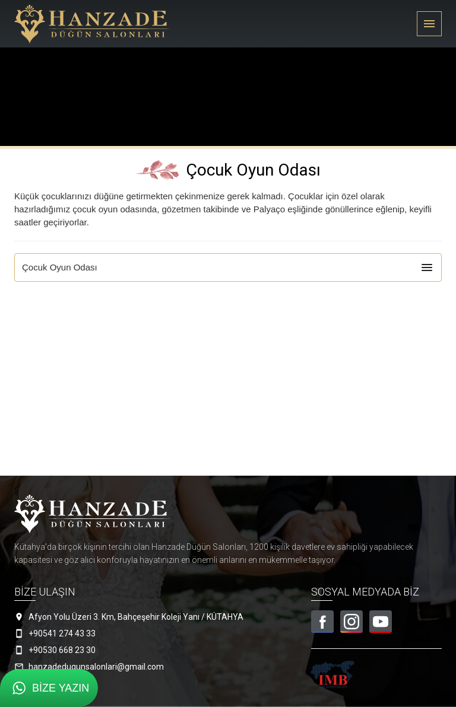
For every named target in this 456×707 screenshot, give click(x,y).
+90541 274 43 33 (62, 633)
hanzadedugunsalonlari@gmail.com (96, 666)
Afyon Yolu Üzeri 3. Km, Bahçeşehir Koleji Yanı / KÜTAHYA (135, 617)
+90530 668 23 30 (62, 650)
